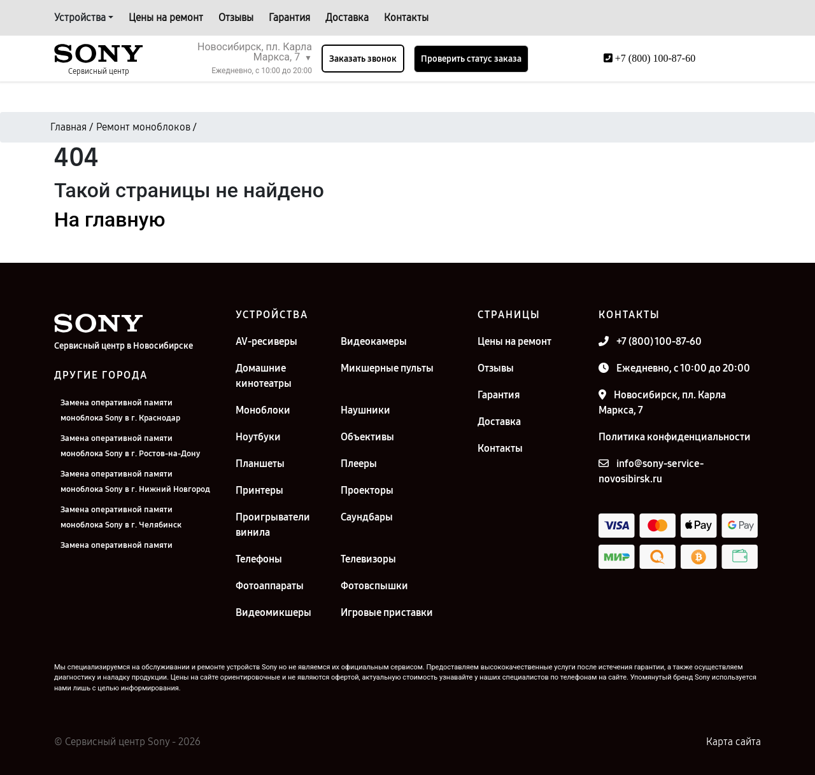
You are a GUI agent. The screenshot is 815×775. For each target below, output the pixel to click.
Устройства (80, 17)
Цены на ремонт (166, 17)
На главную (109, 219)
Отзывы (235, 17)
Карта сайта (733, 742)
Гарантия (289, 17)
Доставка (347, 17)
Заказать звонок (363, 58)
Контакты (406, 17)
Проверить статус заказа (471, 58)
